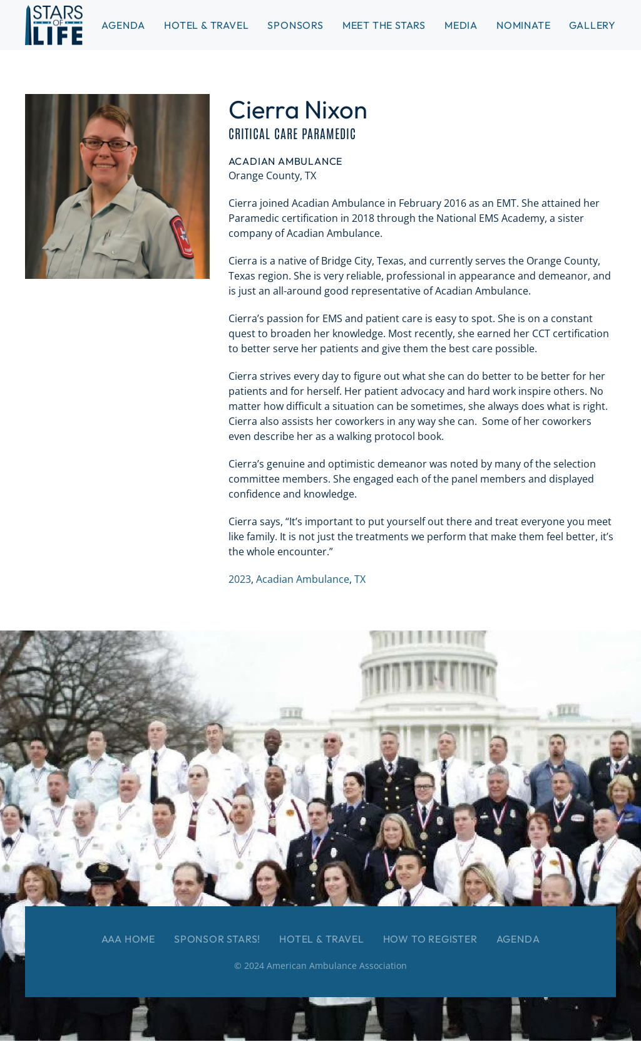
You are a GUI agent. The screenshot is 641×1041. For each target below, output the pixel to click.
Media (461, 25)
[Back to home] (54, 25)
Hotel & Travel (206, 25)
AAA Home (128, 939)
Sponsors (295, 25)
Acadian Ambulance (302, 579)
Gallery (592, 25)
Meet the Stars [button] (384, 25)
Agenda (518, 939)
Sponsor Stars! (217, 939)
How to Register (430, 939)
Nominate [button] (523, 25)
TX (360, 579)
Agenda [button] (123, 25)
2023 (239, 579)
